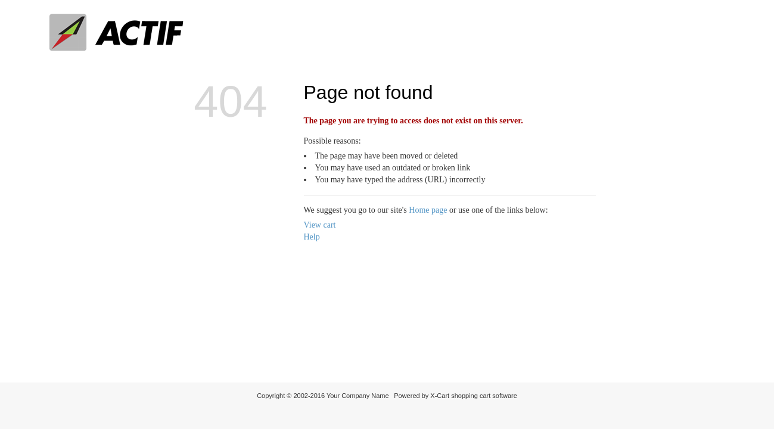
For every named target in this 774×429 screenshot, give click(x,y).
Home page (428, 210)
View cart (320, 224)
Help (312, 236)
